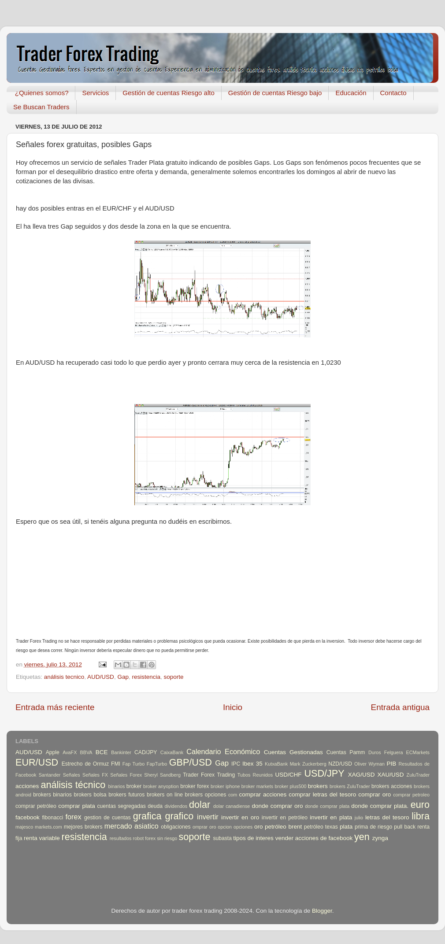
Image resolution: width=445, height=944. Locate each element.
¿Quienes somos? (42, 92)
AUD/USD (100, 677)
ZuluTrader (418, 774)
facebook (27, 817)
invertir (208, 817)
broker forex (194, 786)
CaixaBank (171, 752)
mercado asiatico (131, 826)
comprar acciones (263, 794)
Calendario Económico (223, 751)
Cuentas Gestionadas (293, 752)
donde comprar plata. (379, 806)
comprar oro (374, 794)
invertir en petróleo (285, 817)
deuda (155, 806)
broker (133, 786)
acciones (27, 786)
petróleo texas (321, 827)
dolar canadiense (231, 806)
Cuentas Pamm (345, 752)
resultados (121, 838)
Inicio (232, 707)
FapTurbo (157, 763)
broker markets (257, 786)
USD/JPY (324, 773)
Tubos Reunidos (255, 774)
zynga (380, 838)
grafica (147, 816)
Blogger (322, 910)
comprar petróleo (35, 806)
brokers (318, 786)
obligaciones (176, 827)
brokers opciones (205, 795)
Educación (350, 92)
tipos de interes (253, 838)
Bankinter (121, 752)
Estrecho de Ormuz (85, 764)
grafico (179, 816)
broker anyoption (161, 786)
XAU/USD (391, 774)
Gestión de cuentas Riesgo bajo (275, 92)
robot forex (144, 838)
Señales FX (95, 774)
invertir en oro (240, 817)
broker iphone (225, 786)
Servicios (95, 92)
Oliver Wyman (369, 763)
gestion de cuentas (107, 817)
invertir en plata (331, 817)
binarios (116, 786)
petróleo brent (283, 826)
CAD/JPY (145, 752)
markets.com (48, 826)
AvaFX (70, 752)
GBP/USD (190, 762)
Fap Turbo (133, 763)
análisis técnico (73, 784)
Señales (71, 774)
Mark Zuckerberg (308, 763)
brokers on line (165, 795)
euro (420, 804)
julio (359, 817)
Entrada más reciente (55, 707)
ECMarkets (418, 752)
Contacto (393, 92)
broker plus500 (291, 786)
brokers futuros (126, 795)
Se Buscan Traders (41, 107)
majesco (24, 826)
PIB (392, 763)
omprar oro (204, 826)
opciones (243, 826)
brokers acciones (391, 786)
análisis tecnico (64, 677)
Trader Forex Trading (209, 775)
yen (362, 836)
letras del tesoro (387, 817)
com (232, 794)
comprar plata (76, 806)
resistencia (146, 677)
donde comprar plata (327, 806)
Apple (52, 752)
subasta (222, 838)
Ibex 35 (252, 763)
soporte (173, 677)
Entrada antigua (400, 707)
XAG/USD (361, 774)
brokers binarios (52, 795)
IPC (235, 764)
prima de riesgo (373, 827)
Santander (50, 774)
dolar (199, 804)
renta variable (42, 838)
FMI (115, 764)
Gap (123, 677)
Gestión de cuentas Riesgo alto (168, 92)
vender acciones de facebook (314, 838)
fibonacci (52, 817)
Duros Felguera (385, 752)
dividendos (175, 806)
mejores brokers (83, 827)
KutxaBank (276, 763)
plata (346, 826)
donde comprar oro (277, 806)
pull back (404, 827)
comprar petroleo (411, 794)
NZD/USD (340, 764)
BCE (102, 752)
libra (421, 816)
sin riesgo (167, 838)
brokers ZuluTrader (350, 786)
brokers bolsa (90, 795)
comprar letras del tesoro (322, 794)
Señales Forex (126, 774)
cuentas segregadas (121, 806)
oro (258, 826)
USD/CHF (288, 774)
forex (74, 817)
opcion (225, 826)
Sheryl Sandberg (162, 774)
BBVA (86, 752)
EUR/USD (36, 762)
